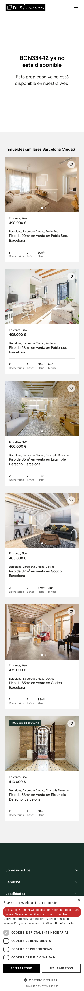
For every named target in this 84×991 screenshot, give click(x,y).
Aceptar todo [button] (21, 968)
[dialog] (42, 943)
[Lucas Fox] (25, 7)
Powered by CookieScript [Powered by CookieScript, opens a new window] (42, 986)
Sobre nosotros (17, 870)
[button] (42, 980)
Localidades (15, 894)
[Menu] (76, 7)
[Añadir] (71, 165)
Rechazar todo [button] (61, 968)
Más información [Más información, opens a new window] (64, 923)
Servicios (13, 882)
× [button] (79, 900)
